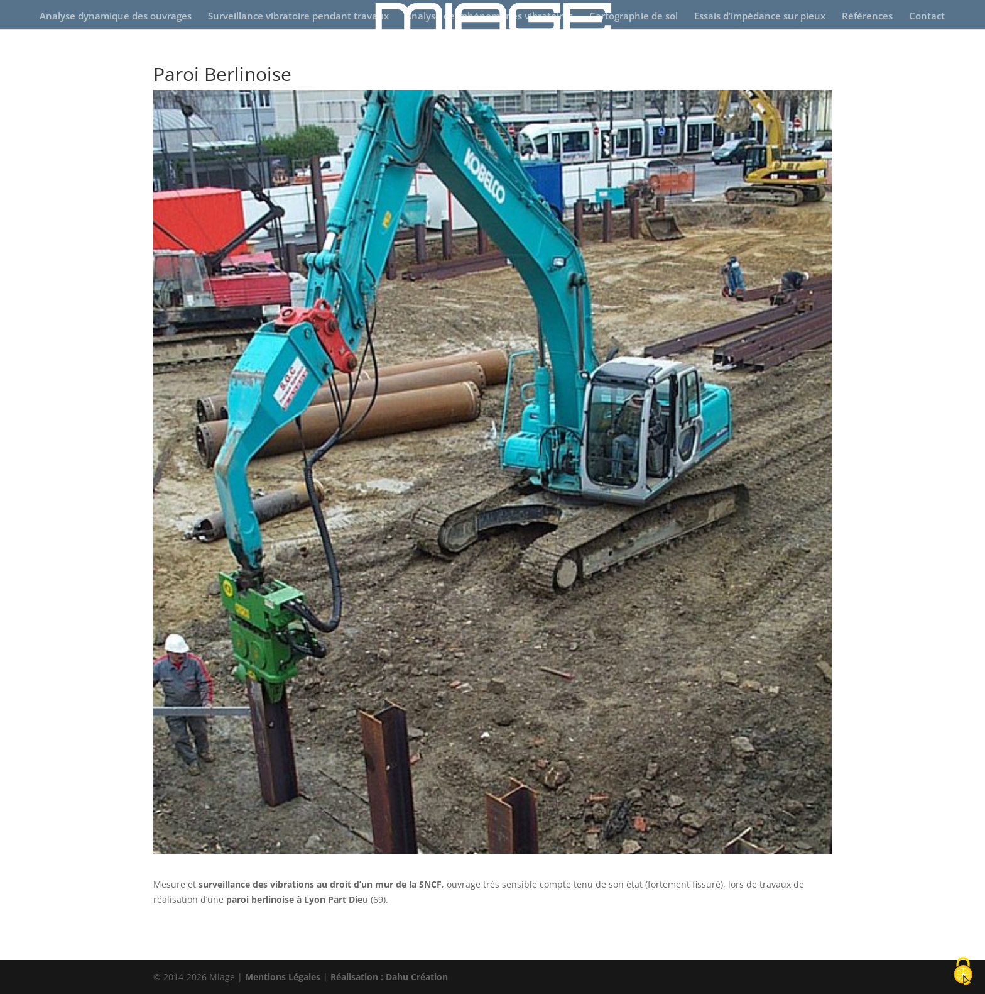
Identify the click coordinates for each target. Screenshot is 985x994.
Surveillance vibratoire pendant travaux (298, 16)
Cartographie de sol (633, 16)
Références (867, 16)
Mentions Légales (282, 977)
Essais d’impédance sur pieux (759, 16)
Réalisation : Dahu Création (389, 977)
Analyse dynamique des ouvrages (116, 16)
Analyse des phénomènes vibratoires (489, 16)
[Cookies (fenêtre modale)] (963, 972)
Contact (927, 16)
